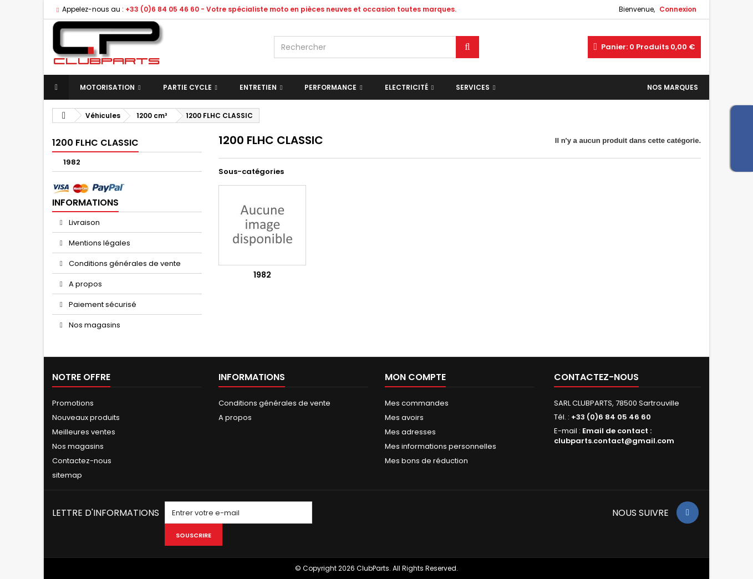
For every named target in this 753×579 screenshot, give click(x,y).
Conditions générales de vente (124, 263)
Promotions (73, 403)
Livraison (83, 222)
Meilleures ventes (83, 432)
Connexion (677, 9)
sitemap (67, 475)
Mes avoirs (404, 417)
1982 (71, 162)
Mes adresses (410, 432)
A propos (84, 284)
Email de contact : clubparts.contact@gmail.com (614, 436)
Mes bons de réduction (426, 460)
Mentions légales (98, 243)
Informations (85, 202)
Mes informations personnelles (440, 446)
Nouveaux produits (86, 417)
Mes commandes (417, 403)
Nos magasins (93, 325)
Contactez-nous (81, 460)
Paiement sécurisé (101, 304)
